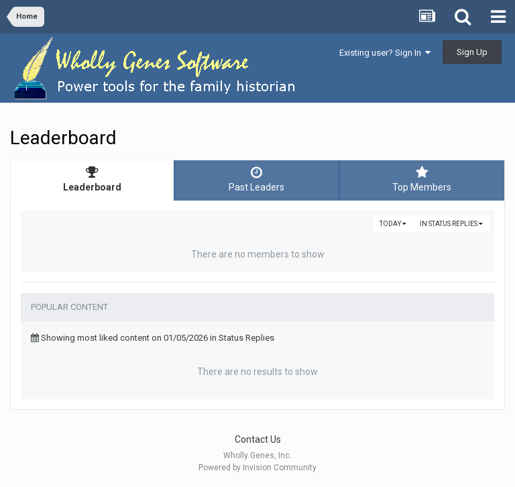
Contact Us (258, 439)
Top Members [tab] (422, 179)
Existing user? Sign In (385, 53)
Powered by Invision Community (257, 467)
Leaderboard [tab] (92, 179)
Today (393, 223)
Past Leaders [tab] (256, 179)
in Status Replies (451, 223)
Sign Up (472, 52)
